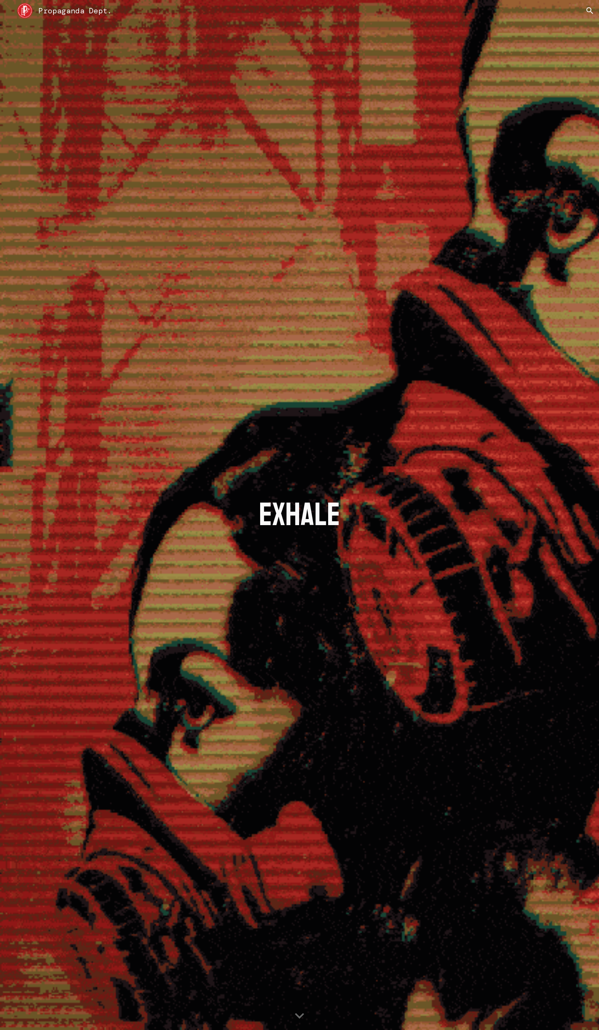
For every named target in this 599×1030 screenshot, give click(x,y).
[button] (590, 11)
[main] (299, 515)
